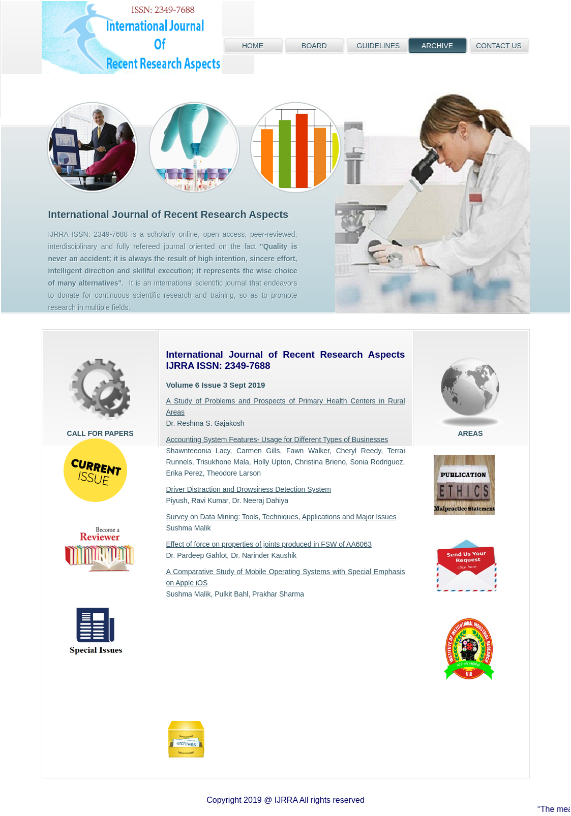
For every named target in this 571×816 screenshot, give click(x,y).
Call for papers (100, 392)
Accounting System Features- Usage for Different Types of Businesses (277, 439)
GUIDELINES (378, 46)
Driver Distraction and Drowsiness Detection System (248, 489)
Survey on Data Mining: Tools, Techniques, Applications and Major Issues (281, 517)
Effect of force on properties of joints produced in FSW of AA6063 (269, 544)
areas (470, 392)
